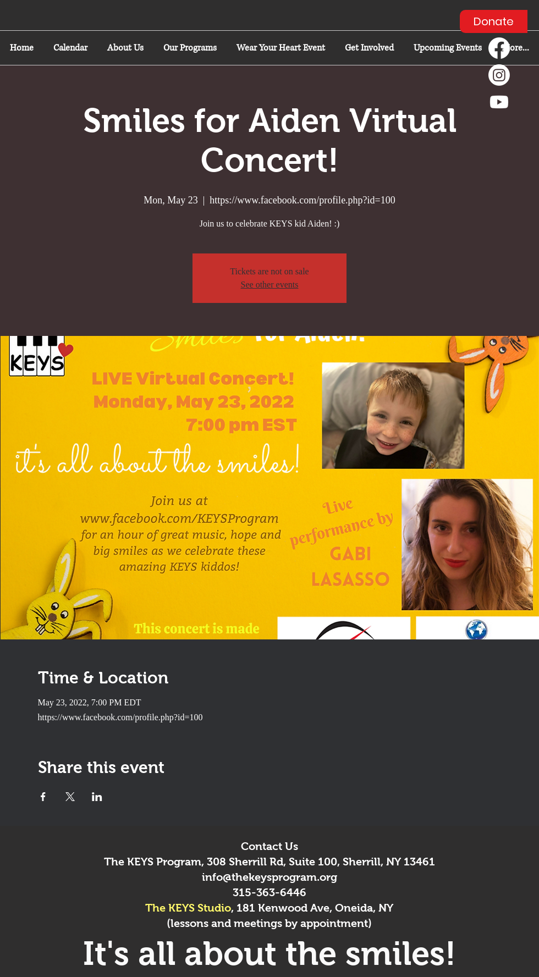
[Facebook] (499, 48)
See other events (270, 284)
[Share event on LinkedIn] (97, 796)
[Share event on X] (70, 796)
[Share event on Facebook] (43, 796)
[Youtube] (499, 102)
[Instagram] (499, 75)
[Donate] (493, 21)
